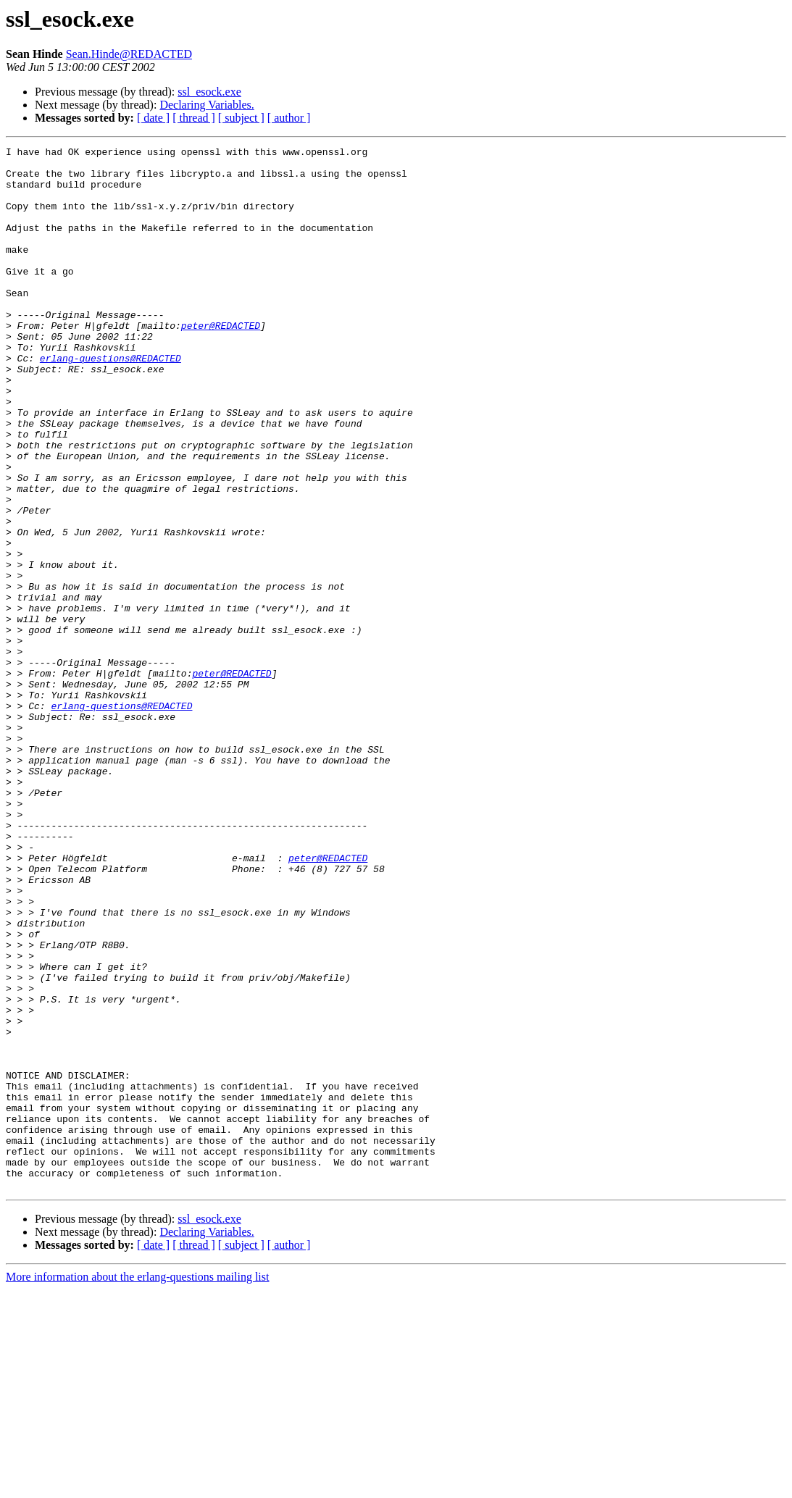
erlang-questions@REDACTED (110, 401)
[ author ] (289, 118)
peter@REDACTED (220, 362)
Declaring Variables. (206, 105)
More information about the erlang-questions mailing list (137, 1485)
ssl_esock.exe (209, 91)
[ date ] (153, 118)
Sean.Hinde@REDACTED (129, 54)
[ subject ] (241, 118)
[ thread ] (193, 118)
